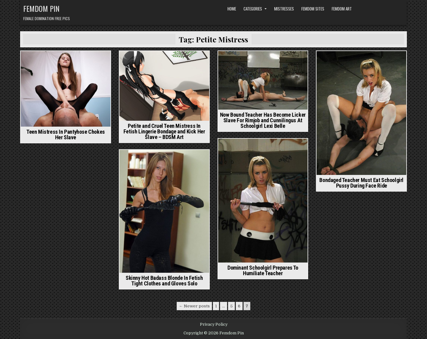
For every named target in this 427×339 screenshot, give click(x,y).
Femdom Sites (312, 9)
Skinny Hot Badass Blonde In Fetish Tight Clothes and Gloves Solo (164, 281)
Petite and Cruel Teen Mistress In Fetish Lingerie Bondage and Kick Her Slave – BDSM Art (164, 131)
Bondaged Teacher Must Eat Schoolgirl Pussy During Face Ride (361, 183)
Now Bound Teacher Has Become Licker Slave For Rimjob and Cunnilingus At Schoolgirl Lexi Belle (263, 120)
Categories (253, 9)
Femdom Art (342, 9)
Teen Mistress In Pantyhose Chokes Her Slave (65, 134)
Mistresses (284, 9)
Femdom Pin (41, 8)
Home (231, 9)
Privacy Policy (213, 324)
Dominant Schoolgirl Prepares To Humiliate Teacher (262, 270)
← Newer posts (194, 306)
